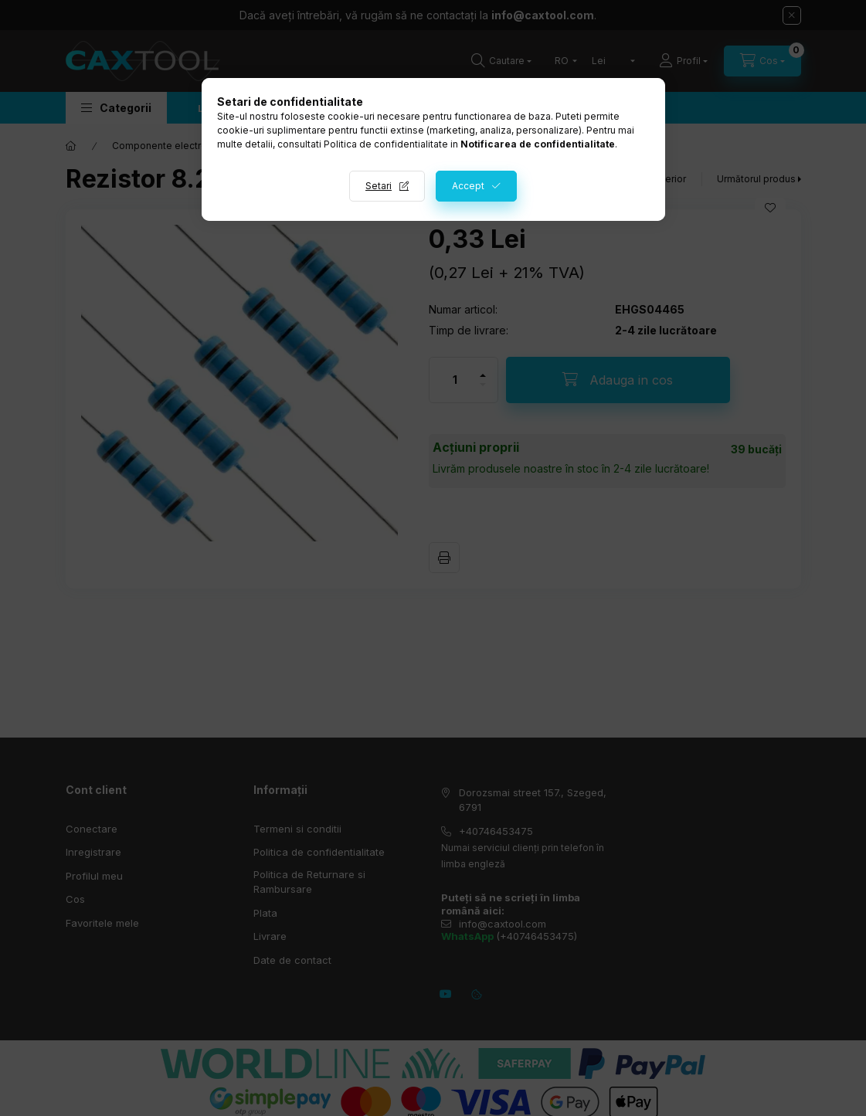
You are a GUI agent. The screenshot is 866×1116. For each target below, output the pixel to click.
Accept (468, 186)
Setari (378, 186)
